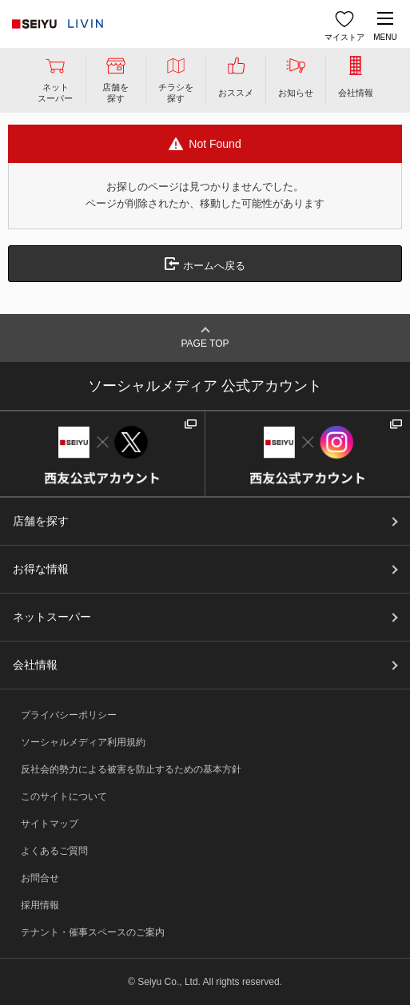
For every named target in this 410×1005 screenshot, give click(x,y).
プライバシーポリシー (69, 715)
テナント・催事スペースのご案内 (93, 932)
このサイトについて (64, 796)
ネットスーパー (52, 616)
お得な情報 (41, 568)
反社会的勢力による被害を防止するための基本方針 (131, 769)
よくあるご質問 (54, 850)
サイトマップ (49, 823)
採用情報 (40, 905)
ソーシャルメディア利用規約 (83, 742)
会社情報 (35, 664)
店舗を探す (41, 520)
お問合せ (40, 878)
